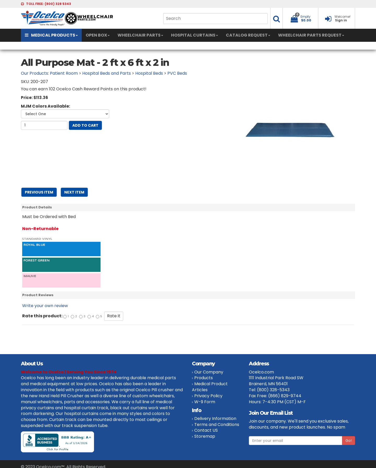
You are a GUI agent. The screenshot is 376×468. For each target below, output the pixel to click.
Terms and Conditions (216, 425)
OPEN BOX (98, 35)
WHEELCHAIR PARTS (140, 35)
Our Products (34, 73)
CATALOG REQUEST (248, 35)
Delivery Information (215, 419)
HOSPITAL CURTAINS (194, 35)
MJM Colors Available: (45, 106)
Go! (348, 440)
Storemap (204, 436)
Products (203, 378)
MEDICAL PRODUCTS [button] (51, 35)
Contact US (206, 430)
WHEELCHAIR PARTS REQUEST (311, 35)
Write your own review (45, 306)
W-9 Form (204, 402)
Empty (305, 16)
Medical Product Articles (210, 387)
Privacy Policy (208, 396)
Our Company (208, 372)
